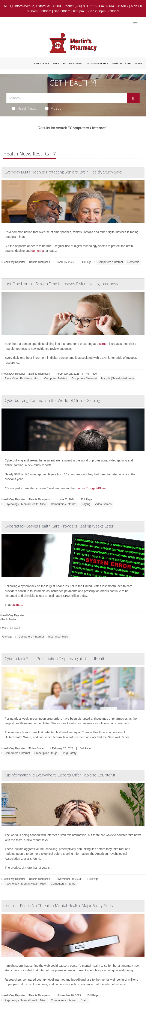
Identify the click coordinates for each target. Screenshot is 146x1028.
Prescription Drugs (46, 753)
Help (56, 63)
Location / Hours (97, 63)
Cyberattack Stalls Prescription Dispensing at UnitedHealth (56, 658)
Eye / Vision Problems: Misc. (22, 378)
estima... (17, 604)
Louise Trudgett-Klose (91, 488)
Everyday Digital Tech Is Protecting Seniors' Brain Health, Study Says (63, 172)
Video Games (103, 504)
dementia (38, 250)
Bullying (85, 504)
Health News (24, 108)
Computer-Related (55, 378)
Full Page (86, 262)
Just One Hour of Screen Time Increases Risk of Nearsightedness (61, 283)
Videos (53, 108)
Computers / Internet (110, 262)
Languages (41, 63)
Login (138, 63)
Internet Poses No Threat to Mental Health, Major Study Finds (59, 905)
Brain (84, 1000)
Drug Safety (69, 753)
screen (103, 343)
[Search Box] (66, 98)
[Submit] (133, 98)
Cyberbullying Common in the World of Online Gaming (52, 400)
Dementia (133, 262)
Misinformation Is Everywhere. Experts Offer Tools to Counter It (60, 775)
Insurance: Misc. (58, 636)
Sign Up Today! (121, 63)
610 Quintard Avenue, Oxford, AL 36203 (32, 6)
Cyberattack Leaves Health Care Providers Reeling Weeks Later (59, 526)
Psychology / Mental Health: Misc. (26, 504)
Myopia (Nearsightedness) (117, 378)
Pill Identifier (72, 63)
